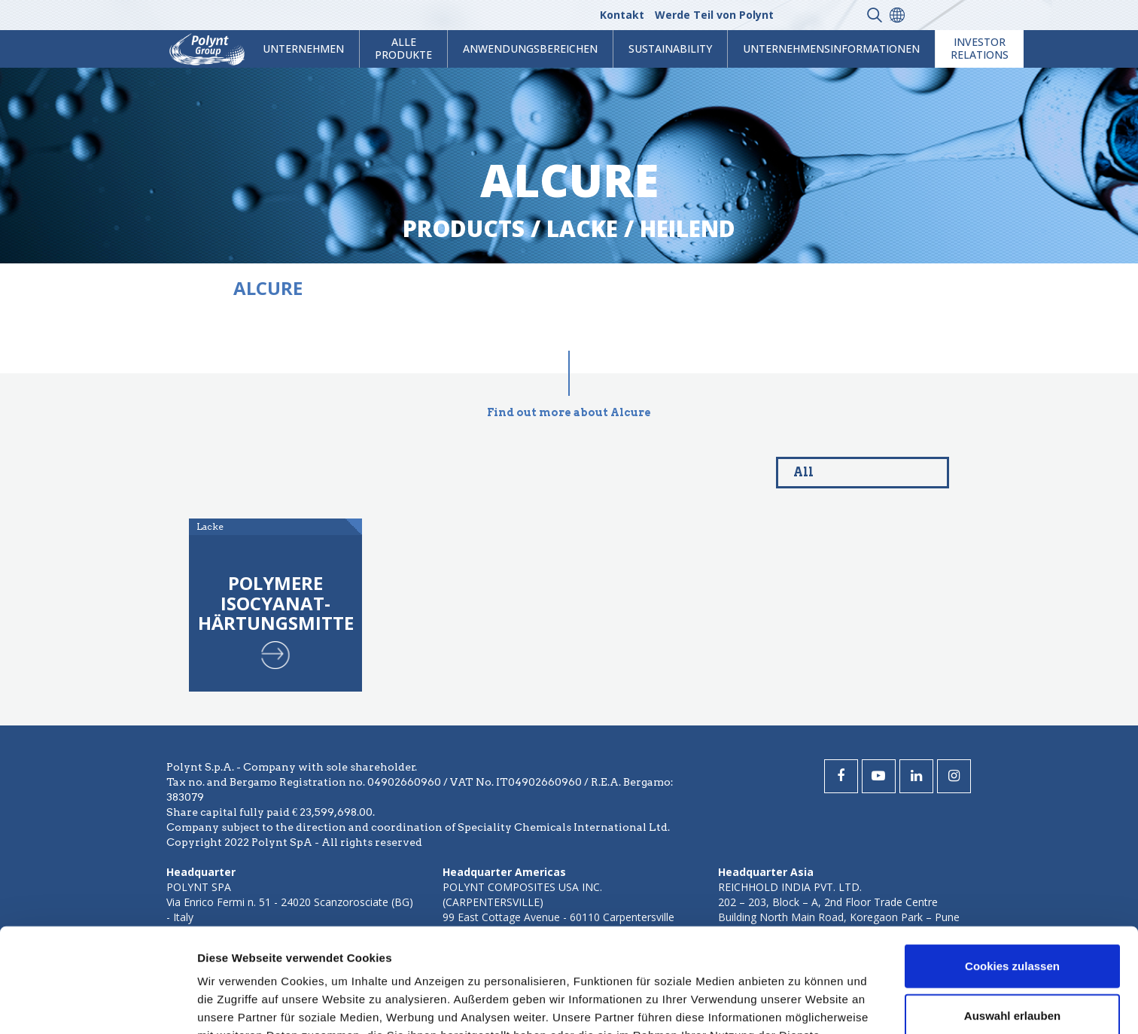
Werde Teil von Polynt (714, 15)
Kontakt (622, 15)
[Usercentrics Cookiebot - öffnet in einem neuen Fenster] (97, 1004)
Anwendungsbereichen (530, 48)
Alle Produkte (403, 48)
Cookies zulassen (1012, 868)
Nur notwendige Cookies (1012, 966)
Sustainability (670, 48)
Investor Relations (980, 48)
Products (464, 228)
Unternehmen (303, 48)
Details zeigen (800, 1004)
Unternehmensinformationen (831, 48)
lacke (582, 228)
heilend (687, 228)
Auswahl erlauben (1012, 917)
